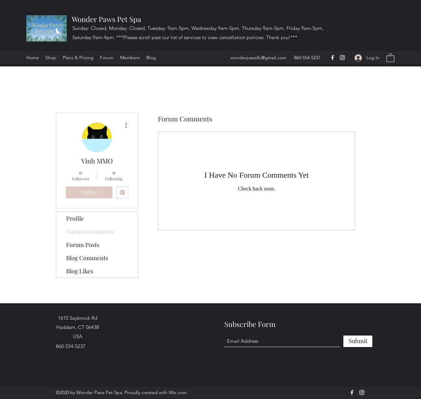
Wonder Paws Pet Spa (106, 19)
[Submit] (357, 341)
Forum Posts (82, 245)
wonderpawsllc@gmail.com (258, 58)
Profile (75, 218)
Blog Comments (87, 258)
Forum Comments (90, 232)
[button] (390, 57)
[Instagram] (342, 57)
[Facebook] (332, 57)
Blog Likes (79, 271)
